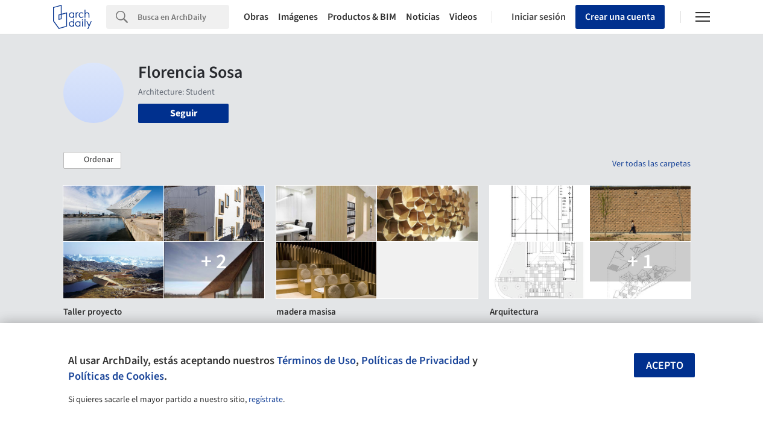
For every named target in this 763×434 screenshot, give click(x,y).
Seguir (183, 113)
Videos (463, 17)
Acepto (664, 365)
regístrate (266, 400)
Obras (256, 17)
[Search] (183, 17)
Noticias (423, 17)
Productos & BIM (362, 17)
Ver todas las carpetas (651, 164)
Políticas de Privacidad (415, 360)
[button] (92, 160)
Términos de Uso (316, 360)
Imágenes (298, 17)
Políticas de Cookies (116, 376)
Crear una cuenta (620, 17)
